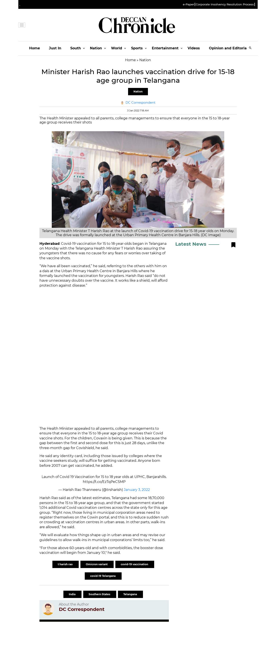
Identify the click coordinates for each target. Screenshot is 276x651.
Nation (96, 48)
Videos (194, 48)
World (116, 48)
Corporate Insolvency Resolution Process (225, 4)
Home (34, 48)
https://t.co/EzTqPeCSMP (104, 482)
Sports (137, 48)
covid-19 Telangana (103, 576)
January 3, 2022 (137, 490)
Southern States (100, 594)
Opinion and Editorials (229, 48)
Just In (55, 48)
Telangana (130, 594)
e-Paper (188, 4)
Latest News (190, 244)
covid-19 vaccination (135, 564)
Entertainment (165, 48)
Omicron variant (97, 564)
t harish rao (65, 564)
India (72, 594)
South (75, 48)
